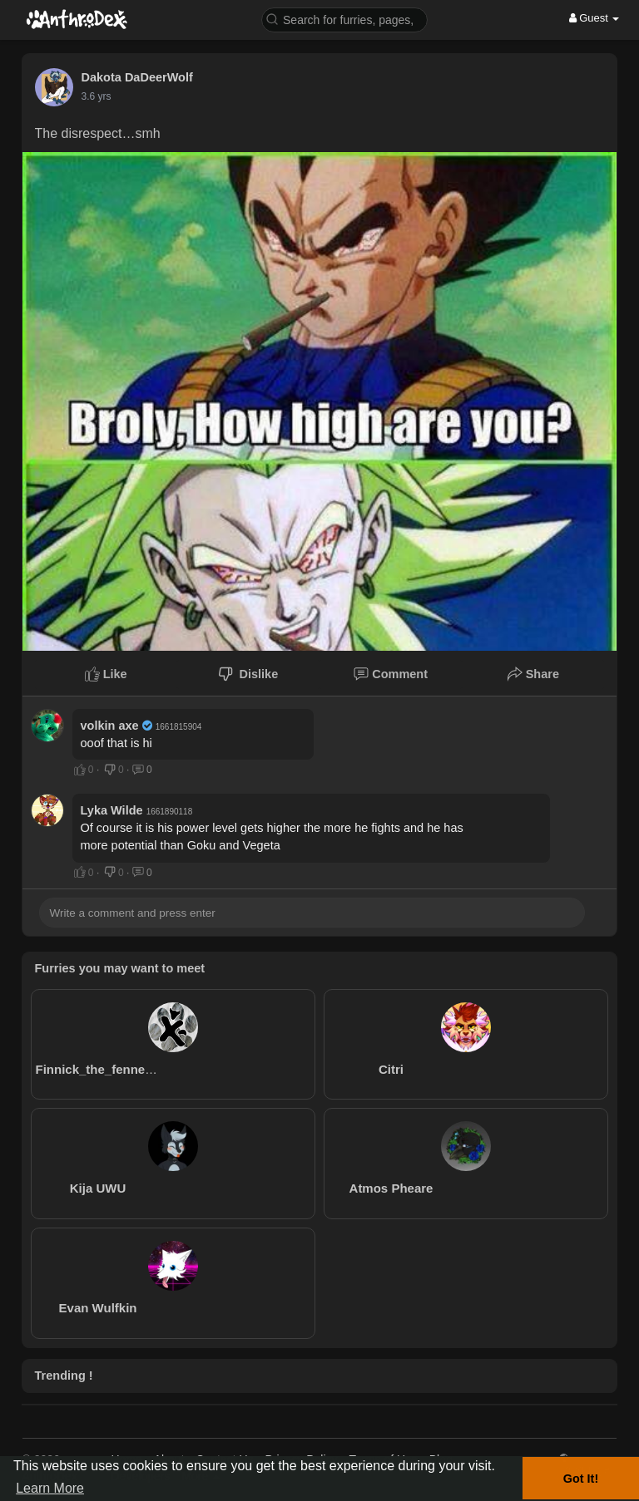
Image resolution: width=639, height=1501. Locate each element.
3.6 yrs (96, 96)
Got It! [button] (580, 1478)
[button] (344, 18)
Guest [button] (594, 18)
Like (106, 674)
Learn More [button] (50, 1488)
